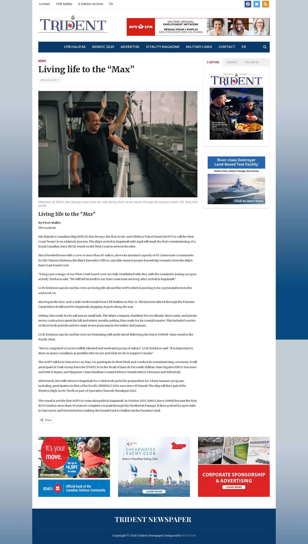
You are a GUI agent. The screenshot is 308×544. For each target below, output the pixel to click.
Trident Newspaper (153, 519)
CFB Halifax (64, 4)
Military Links (199, 47)
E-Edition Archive (90, 4)
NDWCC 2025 (103, 47)
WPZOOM (189, 535)
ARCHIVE (232, 62)
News (42, 61)
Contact (44, 4)
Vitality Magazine (163, 47)
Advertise (130, 47)
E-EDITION (213, 62)
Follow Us (252, 62)
